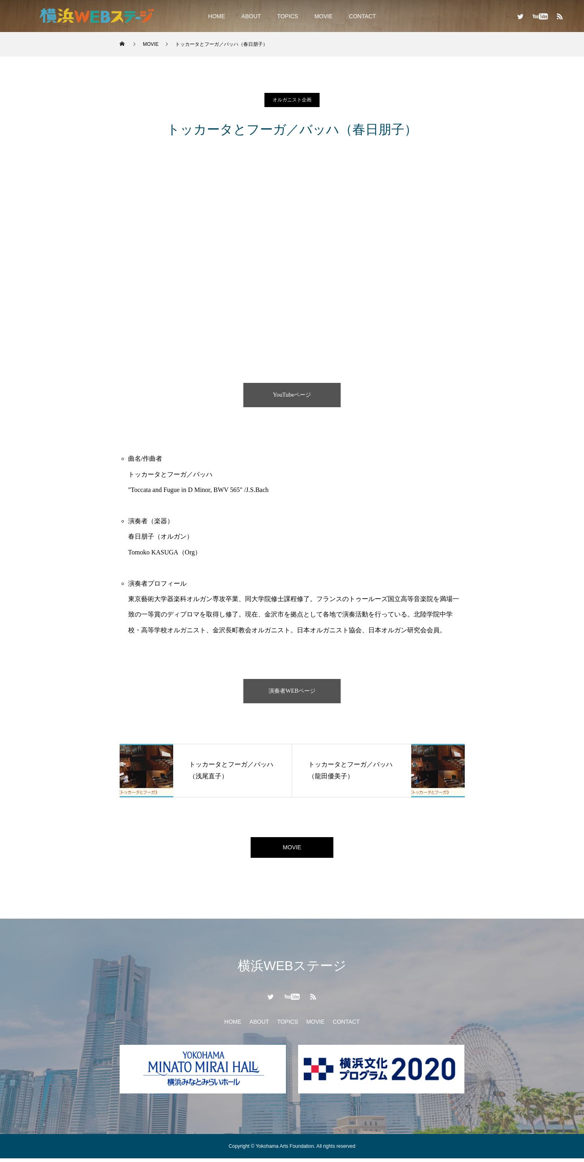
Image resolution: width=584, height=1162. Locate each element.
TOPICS (287, 16)
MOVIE (323, 16)
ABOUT (251, 16)
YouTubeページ (292, 394)
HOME (216, 16)
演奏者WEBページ (292, 690)
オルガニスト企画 (292, 100)
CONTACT (362, 16)
